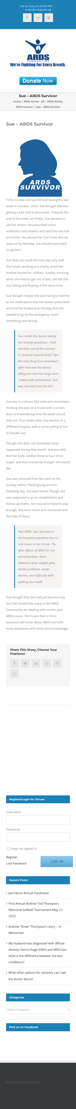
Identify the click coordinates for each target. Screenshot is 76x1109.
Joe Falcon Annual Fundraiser (29, 893)
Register (11, 857)
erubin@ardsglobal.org (38, 9)
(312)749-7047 (44, 6)
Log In (56, 861)
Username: (13, 812)
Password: (13, 829)
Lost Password (16, 863)
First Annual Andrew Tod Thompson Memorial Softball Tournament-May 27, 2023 (36, 909)
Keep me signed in (23, 848)
